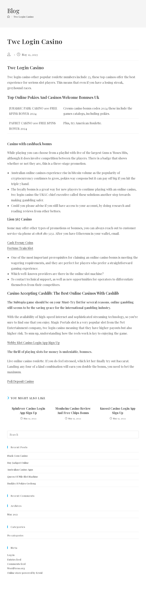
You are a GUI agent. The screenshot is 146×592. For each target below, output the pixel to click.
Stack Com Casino (17, 455)
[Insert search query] (73, 434)
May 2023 (12, 514)
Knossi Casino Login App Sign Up (117, 410)
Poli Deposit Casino (20, 381)
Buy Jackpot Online (18, 462)
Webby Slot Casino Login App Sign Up (33, 343)
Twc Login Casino (23, 16)
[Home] (8, 16)
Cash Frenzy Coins (20, 243)
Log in (10, 555)
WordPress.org (16, 568)
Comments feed (16, 563)
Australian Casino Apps (20, 469)
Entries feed (14, 559)
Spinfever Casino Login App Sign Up (28, 410)
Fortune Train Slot (20, 248)
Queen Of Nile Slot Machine (22, 476)
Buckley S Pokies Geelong (21, 483)
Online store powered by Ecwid (24, 572)
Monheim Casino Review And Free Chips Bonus (73, 410)
